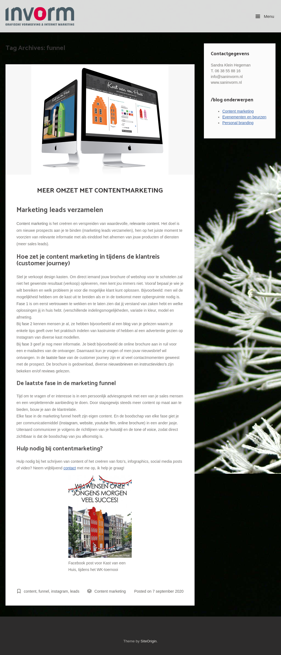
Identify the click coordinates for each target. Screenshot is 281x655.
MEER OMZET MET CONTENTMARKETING (100, 190)
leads (74, 591)
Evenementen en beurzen (244, 117)
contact (69, 468)
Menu (264, 16)
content (30, 591)
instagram (59, 591)
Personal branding (238, 123)
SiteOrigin (148, 641)
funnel (43, 591)
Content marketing (110, 591)
